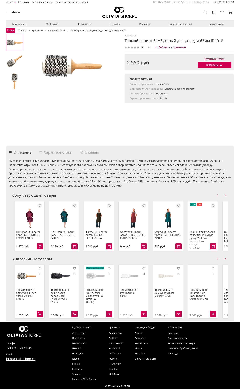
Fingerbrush (78, 338)
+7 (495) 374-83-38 (223, 2)
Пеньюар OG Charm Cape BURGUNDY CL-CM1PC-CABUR (26, 237)
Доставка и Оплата (42, 2)
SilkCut (138, 348)
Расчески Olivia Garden (84, 379)
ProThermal (115, 353)
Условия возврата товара (181, 343)
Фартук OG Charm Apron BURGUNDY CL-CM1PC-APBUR (137, 237)
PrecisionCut (141, 343)
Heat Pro (76, 348)
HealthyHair (78, 353)
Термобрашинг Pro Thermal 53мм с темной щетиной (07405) (98, 298)
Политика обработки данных (71, 2)
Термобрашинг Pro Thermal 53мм (134, 295)
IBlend (75, 358)
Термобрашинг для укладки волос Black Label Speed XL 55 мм (61, 298)
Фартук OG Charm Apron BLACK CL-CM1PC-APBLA (101, 237)
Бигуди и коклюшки (180, 24)
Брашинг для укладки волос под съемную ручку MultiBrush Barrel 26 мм (211, 238)
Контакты (23, 2)
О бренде (173, 353)
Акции (10, 2)
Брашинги (19, 24)
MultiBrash (114, 374)
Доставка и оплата (178, 338)
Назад (10, 30)
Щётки (115, 24)
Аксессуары (217, 24)
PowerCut (140, 338)
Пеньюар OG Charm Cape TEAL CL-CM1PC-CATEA (63, 237)
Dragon (138, 333)
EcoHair (76, 363)
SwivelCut (140, 353)
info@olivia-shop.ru (20, 358)
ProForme (114, 358)
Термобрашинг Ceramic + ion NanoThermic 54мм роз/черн (206, 298)
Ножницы (84, 24)
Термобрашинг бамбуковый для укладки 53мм (170, 297)
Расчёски (144, 24)
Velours (76, 374)
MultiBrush (52, 24)
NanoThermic (79, 343)
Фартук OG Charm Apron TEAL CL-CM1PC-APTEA (174, 237)
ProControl (77, 368)
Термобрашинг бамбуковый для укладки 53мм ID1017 (24, 298)
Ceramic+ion (78, 333)
